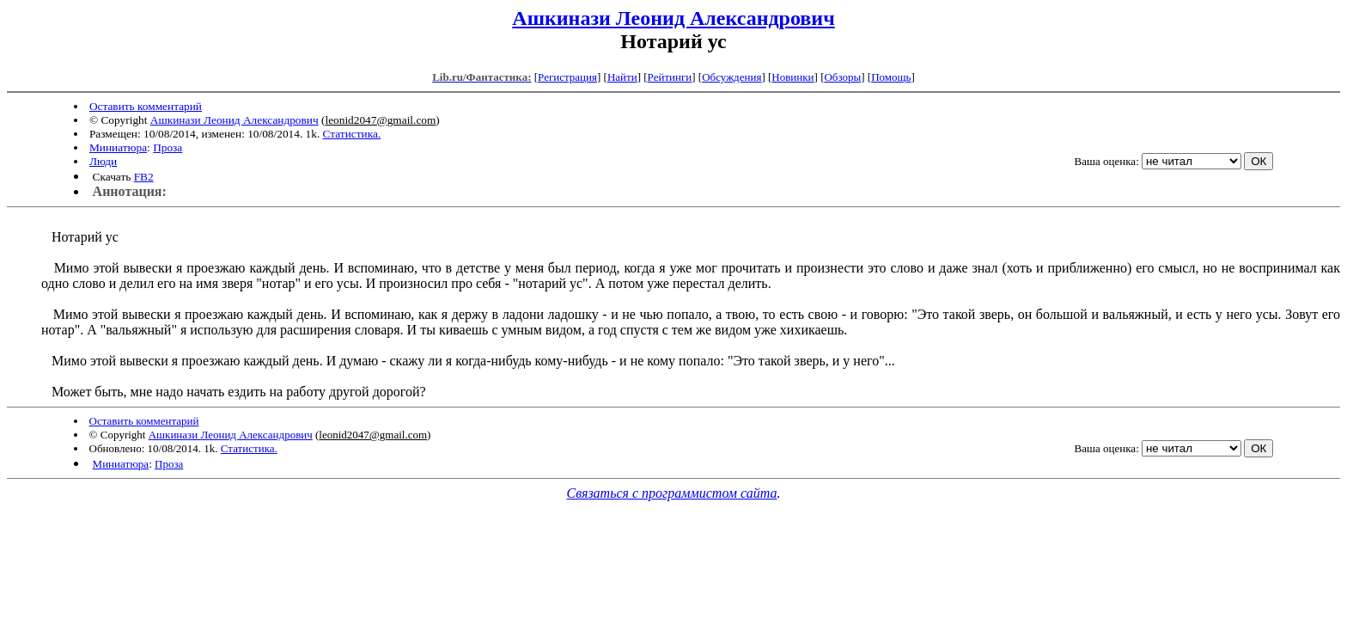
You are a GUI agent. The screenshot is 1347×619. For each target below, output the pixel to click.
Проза (167, 147)
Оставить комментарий (145, 106)
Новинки (792, 76)
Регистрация (567, 76)
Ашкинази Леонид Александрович (673, 18)
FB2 (144, 176)
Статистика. (352, 133)
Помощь (891, 76)
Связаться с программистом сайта (672, 493)
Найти (622, 76)
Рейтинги (670, 76)
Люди (103, 161)
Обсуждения (731, 76)
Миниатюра (118, 147)
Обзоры (842, 76)
